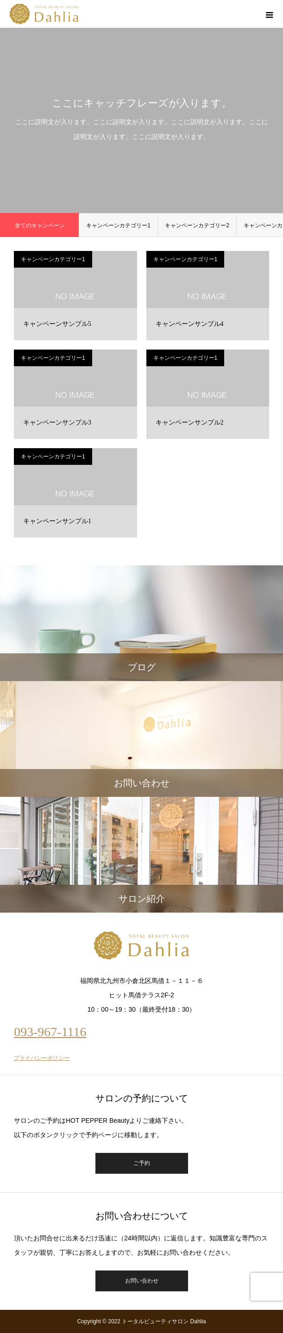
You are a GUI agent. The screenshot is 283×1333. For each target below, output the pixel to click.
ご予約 (141, 1163)
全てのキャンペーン (40, 225)
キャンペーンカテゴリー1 (118, 225)
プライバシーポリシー (41, 1058)
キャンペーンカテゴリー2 (197, 225)
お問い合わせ (141, 1280)
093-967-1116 (50, 1032)
